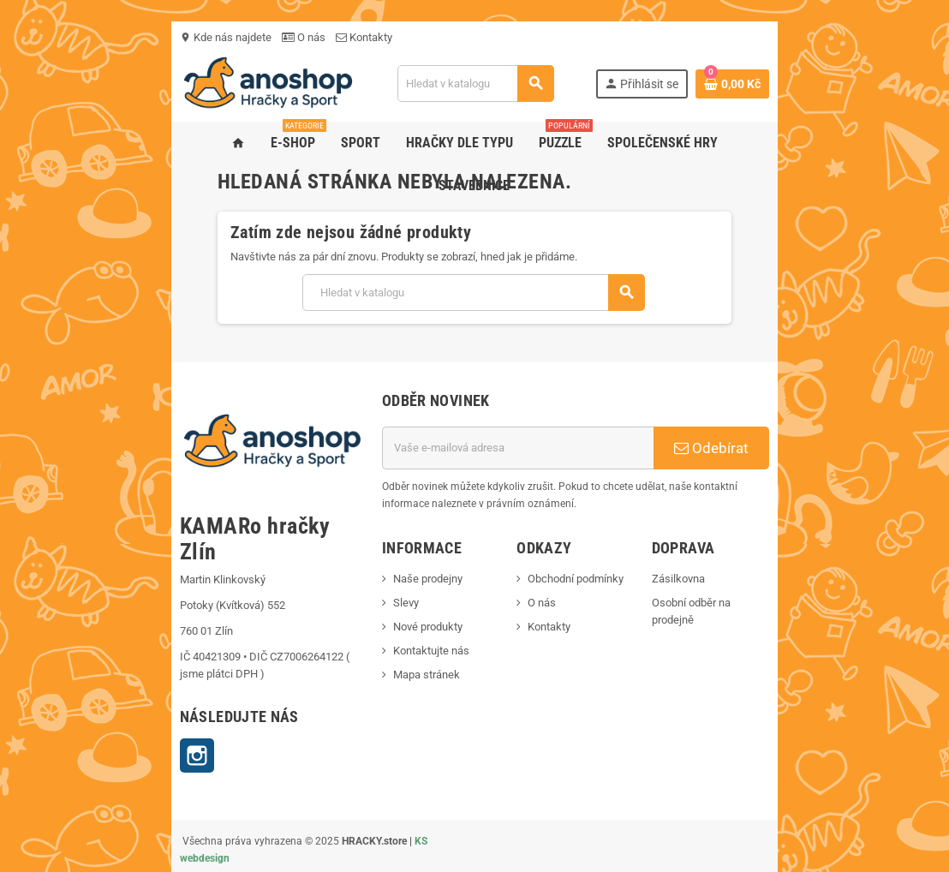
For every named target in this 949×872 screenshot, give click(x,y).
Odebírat (797, 450)
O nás (196, 37)
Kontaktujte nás (395, 653)
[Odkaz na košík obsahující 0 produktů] (840, 84)
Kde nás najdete (118, 37)
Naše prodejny (392, 581)
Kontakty (256, 37)
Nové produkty (392, 629)
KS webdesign (339, 808)
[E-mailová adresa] (532, 450)
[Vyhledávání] (477, 85)
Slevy (370, 605)
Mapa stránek (390, 677)
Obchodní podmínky (588, 581)
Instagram (89, 722)
